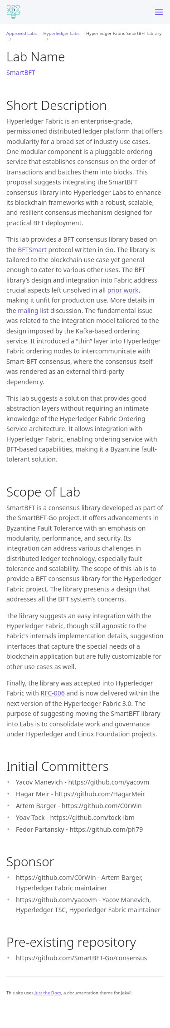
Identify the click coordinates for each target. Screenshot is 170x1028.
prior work (123, 290)
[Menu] (159, 12)
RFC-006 (52, 693)
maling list (33, 310)
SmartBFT (20, 72)
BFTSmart (32, 249)
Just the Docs (47, 993)
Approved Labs (21, 33)
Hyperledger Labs (62, 33)
